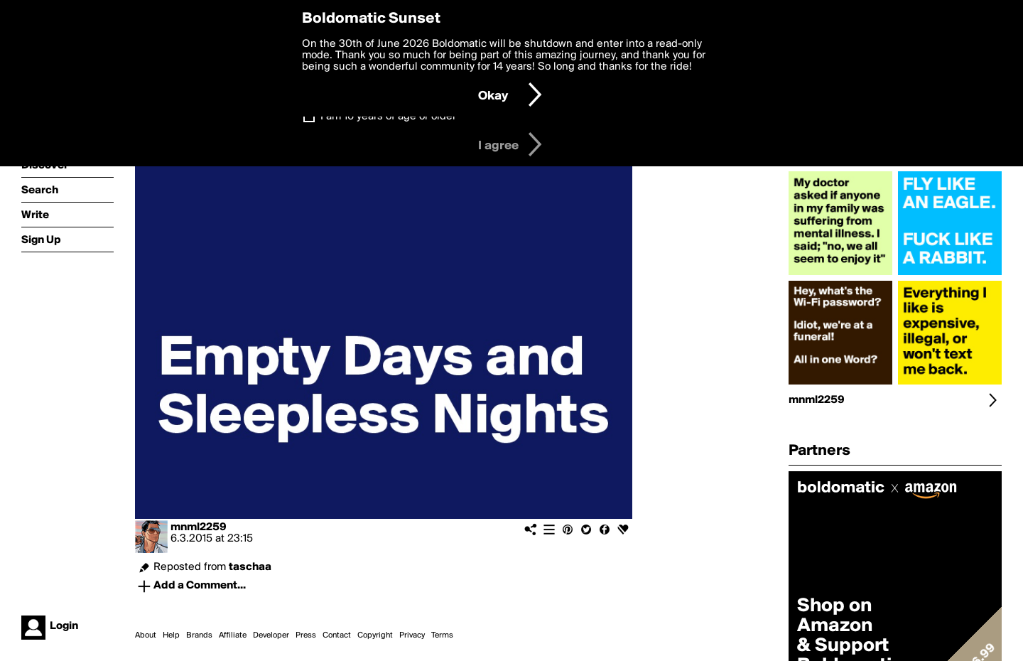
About (145, 635)
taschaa (250, 567)
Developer (271, 635)
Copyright (375, 635)
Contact (337, 635)
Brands (199, 635)
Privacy (412, 635)
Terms (442, 635)
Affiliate (233, 635)
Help (171, 635)
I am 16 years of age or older (388, 116)
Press (306, 635)
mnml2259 (198, 527)
